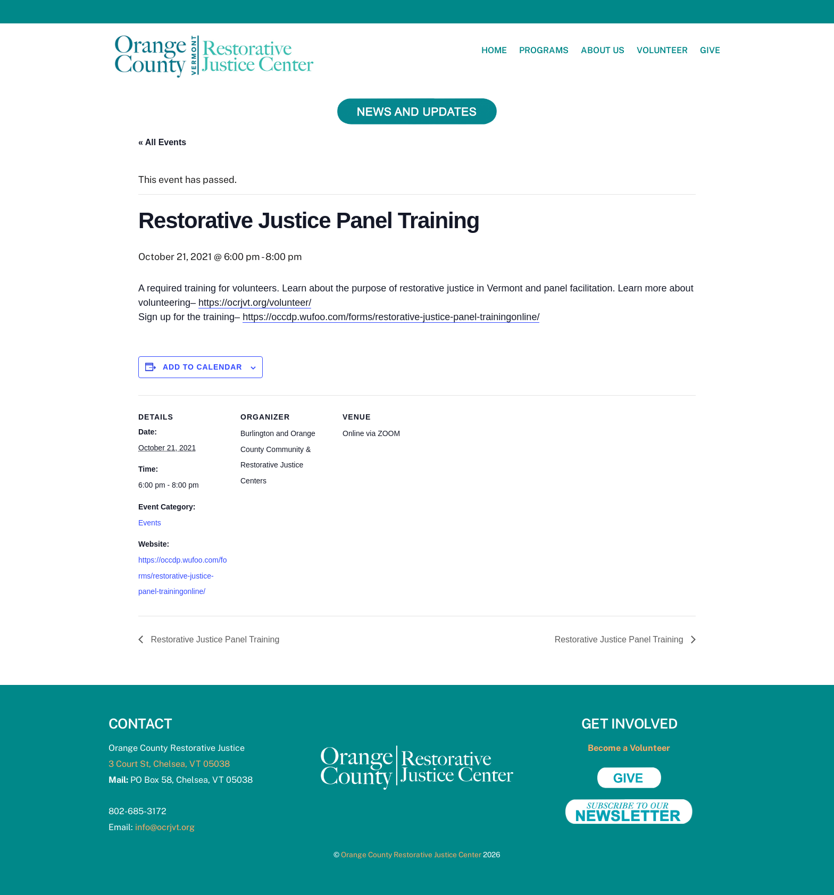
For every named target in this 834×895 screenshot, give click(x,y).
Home (494, 50)
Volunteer (662, 50)
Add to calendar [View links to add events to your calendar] (203, 367)
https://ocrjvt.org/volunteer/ (254, 302)
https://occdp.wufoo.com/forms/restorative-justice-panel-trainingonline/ (391, 317)
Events (149, 522)
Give (710, 50)
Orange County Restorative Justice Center (411, 854)
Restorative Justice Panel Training (213, 639)
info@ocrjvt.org (165, 827)
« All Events (162, 142)
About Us (602, 50)
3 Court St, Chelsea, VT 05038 (169, 764)
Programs (544, 50)
